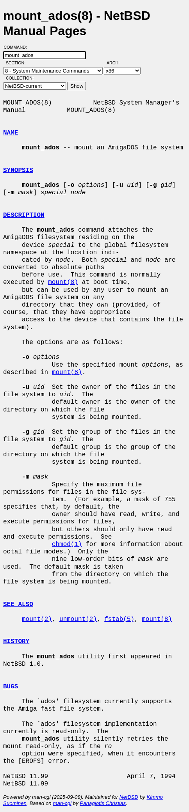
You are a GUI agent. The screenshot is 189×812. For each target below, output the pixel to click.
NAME (10, 133)
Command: (18, 47)
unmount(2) (78, 619)
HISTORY (16, 641)
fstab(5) (119, 619)
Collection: (20, 78)
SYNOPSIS (18, 170)
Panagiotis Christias (103, 803)
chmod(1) (67, 544)
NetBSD (128, 797)
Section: (17, 62)
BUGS (10, 687)
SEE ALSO (18, 604)
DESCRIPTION (24, 215)
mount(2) (37, 619)
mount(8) (63, 282)
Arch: (117, 62)
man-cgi (62, 803)
